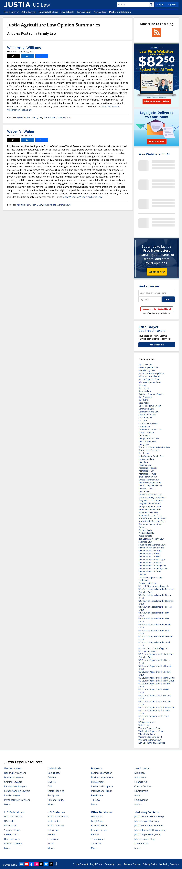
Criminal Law (144, 426)
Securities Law (145, 541)
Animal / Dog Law (146, 370)
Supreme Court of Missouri (150, 562)
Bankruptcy (143, 388)
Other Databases (101, 812)
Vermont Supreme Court (149, 728)
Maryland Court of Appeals (150, 500)
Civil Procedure (145, 397)
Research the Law (48, 12)
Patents (141, 527)
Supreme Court (12, 830)
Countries (96, 843)
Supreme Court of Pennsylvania (152, 568)
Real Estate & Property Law (151, 538)
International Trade (147, 473)
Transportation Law (147, 583)
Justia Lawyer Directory (146, 821)
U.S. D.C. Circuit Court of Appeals (153, 648)
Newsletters (100, 12)
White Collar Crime (146, 734)
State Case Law (56, 825)
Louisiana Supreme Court (150, 494)
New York (53, 839)
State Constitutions (58, 816)
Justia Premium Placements (148, 825)
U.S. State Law (56, 812)
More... (7, 804)
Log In (160, 5)
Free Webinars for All (154, 154)
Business (96, 768)
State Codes (54, 821)
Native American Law (148, 512)
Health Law (143, 453)
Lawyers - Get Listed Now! (157, 308)
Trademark (143, 580)
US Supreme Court (146, 722)
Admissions (140, 777)
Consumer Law (145, 417)
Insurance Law (145, 465)
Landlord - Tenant (146, 488)
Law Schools (67, 12)
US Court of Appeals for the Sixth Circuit (156, 707)
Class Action (144, 402)
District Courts (12, 839)
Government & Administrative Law (154, 447)
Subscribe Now (157, 271)
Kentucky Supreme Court (149, 482)
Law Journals (141, 790)
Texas (51, 843)
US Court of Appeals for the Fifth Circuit (156, 677)
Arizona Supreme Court (149, 379)
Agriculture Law (24, 117)
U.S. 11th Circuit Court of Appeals (153, 586)
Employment (97, 781)
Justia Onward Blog (144, 839)
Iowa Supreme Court (147, 476)
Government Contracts (148, 450)
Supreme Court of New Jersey (152, 565)
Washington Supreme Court (151, 731)
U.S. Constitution (13, 816)
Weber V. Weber (21, 131)
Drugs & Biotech (146, 432)
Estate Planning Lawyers (17, 790)
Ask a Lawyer (28, 12)
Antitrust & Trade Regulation (151, 373)
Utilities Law (143, 725)
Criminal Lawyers (13, 781)
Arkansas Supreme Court (149, 382)
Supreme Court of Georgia (150, 550)
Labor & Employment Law (150, 485)
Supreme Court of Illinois (149, 556)
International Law (146, 470)
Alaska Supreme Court (148, 367)
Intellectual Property (147, 468)
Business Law (144, 391)
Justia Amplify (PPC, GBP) (147, 834)
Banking (142, 385)
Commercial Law (146, 408)
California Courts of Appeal (150, 394)
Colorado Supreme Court (149, 405)
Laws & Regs (84, 12)
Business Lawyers (13, 777)
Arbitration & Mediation (149, 376)
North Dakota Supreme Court (56, 117)
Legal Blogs (97, 821)
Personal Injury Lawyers (17, 799)
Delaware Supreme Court (150, 429)
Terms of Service (132, 864)
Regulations (10, 825)
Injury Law (143, 462)
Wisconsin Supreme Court (150, 737)
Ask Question (157, 344)
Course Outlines (142, 786)
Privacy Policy (150, 864)
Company (109, 864)
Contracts (142, 420)
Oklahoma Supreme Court (150, 524)
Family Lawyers (12, 795)
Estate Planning (56, 790)
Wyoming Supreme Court (149, 740)
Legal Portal (96, 864)
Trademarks (97, 839)
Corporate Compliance (148, 423)
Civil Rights (143, 400)
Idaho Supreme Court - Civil (150, 456)
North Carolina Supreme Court (152, 518)
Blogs (137, 795)
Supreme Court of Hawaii (149, 553)
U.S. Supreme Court (147, 651)
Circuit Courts (11, 834)
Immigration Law (146, 459)
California (53, 830)
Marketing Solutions (120, 12)
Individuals (54, 768)
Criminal (52, 777)
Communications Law (148, 411)
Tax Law (142, 574)
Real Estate (97, 795)
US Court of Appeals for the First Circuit (156, 680)
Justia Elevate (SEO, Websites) (150, 830)
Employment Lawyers (15, 786)
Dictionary (139, 772)
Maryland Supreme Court (149, 503)
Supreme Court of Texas (149, 571)
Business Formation (101, 772)
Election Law (144, 435)
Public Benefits (145, 536)
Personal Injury (145, 530)
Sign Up (172, 5)
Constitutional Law (146, 414)
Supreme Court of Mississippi (151, 559)
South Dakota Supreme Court (56, 204)
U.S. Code (9, 821)
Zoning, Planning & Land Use (151, 742)
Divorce (52, 781)
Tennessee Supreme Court (150, 577)
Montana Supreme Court (149, 509)
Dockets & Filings (13, 843)
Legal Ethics (143, 491)
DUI (50, 786)
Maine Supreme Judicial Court (151, 497)
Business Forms (99, 825)
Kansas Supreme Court (148, 479)
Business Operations (102, 777)
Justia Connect (80, 864)
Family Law (37, 117)
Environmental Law (147, 441)
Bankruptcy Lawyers (15, 772)
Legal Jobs (96, 816)
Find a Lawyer (11, 12)
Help (119, 864)
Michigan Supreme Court (149, 506)
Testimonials (141, 843)
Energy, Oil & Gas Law (148, 438)
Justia (14, 865)
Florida (51, 834)
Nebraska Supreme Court (150, 515)
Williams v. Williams (24, 47)
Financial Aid (140, 781)
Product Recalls (99, 830)
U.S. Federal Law (14, 812)
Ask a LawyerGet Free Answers (151, 329)
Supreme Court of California (151, 547)
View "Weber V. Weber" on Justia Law (82, 196)
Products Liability (146, 533)
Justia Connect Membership (149, 816)
